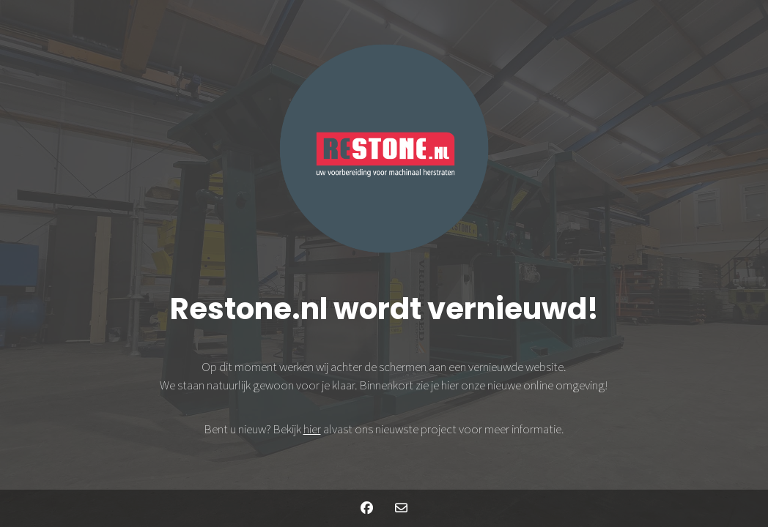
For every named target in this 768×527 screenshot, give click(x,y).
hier (312, 429)
